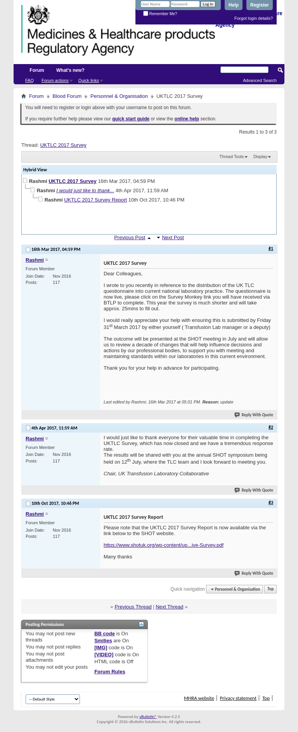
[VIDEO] (103, 654)
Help (234, 5)
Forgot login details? (253, 18)
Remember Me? (160, 14)
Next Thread (169, 607)
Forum (36, 70)
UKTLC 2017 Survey (63, 145)
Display (260, 156)
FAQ (29, 80)
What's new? (70, 70)
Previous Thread (132, 607)
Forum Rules (109, 672)
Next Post (173, 237)
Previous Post (129, 237)
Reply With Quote (254, 414)
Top (270, 589)
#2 (271, 427)
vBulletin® (148, 716)
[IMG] (100, 647)
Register (259, 5)
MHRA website (199, 698)
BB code (104, 633)
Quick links (88, 80)
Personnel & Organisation (119, 96)
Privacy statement (238, 698)
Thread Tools (231, 156)
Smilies (103, 640)
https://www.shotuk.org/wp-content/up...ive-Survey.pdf (164, 545)
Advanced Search (260, 80)
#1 (271, 248)
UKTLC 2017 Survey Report (95, 200)
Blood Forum (67, 96)
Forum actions (55, 80)
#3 (271, 502)
